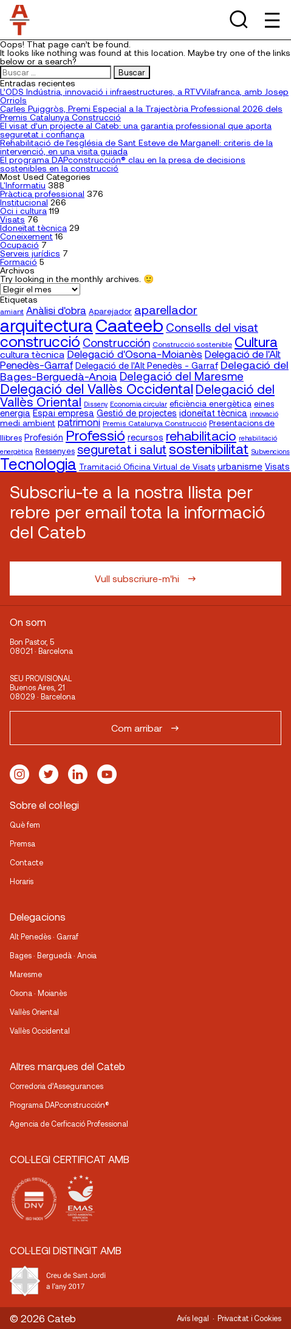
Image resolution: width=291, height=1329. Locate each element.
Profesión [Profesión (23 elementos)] (43, 437)
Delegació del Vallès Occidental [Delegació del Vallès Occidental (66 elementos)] (96, 388)
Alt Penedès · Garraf (44, 936)
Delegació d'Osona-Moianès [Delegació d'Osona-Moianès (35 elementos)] (134, 353)
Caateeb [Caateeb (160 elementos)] (129, 324)
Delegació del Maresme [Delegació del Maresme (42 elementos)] (182, 376)
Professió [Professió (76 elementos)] (95, 435)
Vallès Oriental (34, 1012)
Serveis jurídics (30, 253)
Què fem (25, 824)
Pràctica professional (42, 193)
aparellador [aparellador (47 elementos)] (165, 309)
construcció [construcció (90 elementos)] (40, 341)
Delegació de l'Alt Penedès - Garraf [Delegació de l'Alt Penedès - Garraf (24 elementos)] (146, 365)
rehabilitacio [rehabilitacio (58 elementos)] (201, 435)
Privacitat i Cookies (249, 1318)
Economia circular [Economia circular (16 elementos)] (138, 403)
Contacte (26, 862)
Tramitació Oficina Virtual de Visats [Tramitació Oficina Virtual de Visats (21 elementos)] (147, 466)
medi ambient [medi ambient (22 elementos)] (27, 422)
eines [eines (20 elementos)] (264, 403)
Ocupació (19, 244)
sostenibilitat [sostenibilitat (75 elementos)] (208, 448)
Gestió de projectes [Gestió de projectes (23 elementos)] (137, 413)
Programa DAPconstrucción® (59, 1105)
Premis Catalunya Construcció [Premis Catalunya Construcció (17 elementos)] (155, 423)
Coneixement (26, 236)
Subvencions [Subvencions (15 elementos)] (270, 451)
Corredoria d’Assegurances (56, 1086)
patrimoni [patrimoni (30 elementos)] (79, 422)
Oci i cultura (23, 210)
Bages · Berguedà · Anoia (53, 955)
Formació (18, 261)
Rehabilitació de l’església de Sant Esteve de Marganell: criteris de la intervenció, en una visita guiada (136, 146)
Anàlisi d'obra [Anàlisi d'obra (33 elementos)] (56, 310)
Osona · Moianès (38, 993)
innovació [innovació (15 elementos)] (264, 413)
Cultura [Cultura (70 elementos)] (256, 341)
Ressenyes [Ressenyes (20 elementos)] (55, 451)
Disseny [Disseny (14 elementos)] (96, 404)
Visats (12, 219)
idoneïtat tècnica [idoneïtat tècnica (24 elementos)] (213, 412)
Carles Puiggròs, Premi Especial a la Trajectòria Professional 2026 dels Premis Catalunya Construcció (141, 112)
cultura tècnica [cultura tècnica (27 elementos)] (32, 354)
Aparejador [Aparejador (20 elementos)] (110, 311)
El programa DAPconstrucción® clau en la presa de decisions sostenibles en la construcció (122, 163)
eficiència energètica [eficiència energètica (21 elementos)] (210, 403)
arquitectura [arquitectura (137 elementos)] (46, 325)
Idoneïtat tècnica (33, 227)
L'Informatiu (23, 185)
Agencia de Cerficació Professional (69, 1123)
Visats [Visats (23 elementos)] (277, 466)
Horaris (21, 881)
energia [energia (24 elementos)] (15, 412)
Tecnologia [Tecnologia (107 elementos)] (38, 463)
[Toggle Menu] (271, 19)
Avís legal (193, 1318)
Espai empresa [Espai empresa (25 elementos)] (63, 412)
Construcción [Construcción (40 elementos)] (116, 342)
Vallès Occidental (40, 1030)
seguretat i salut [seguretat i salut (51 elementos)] (121, 449)
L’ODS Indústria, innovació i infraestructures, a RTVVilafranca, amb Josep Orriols (144, 95)
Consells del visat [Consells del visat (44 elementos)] (212, 327)
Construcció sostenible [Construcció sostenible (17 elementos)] (192, 344)
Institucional (24, 202)
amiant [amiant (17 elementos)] (12, 311)
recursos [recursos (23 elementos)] (145, 437)
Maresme (26, 974)
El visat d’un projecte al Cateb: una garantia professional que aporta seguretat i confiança (136, 129)
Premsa (22, 843)
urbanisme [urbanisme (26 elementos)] (239, 466)
